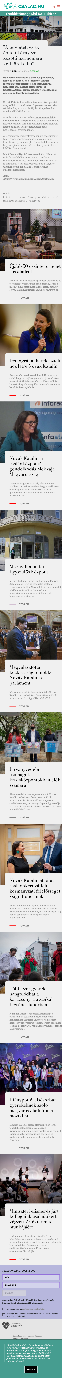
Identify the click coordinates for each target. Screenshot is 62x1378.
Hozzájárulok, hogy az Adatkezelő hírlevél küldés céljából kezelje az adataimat (32, 1314)
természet (21, 197)
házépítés (34, 200)
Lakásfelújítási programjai (18, 120)
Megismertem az (25, 1309)
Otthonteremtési (44, 117)
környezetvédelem (41, 197)
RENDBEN (31, 1369)
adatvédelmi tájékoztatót (33, 1309)
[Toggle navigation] (57, 6)
